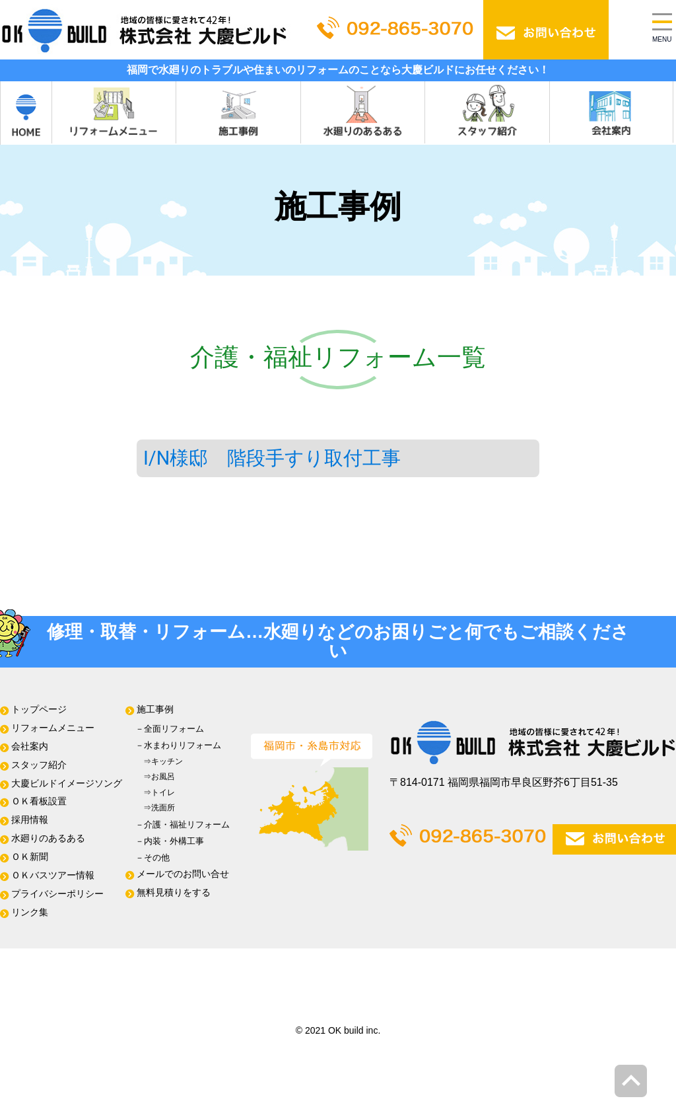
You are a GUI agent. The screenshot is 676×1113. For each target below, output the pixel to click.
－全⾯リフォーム (169, 729)
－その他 (152, 858)
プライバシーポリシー (57, 894)
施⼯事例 (155, 709)
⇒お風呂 (155, 776)
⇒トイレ (155, 792)
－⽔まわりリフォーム (178, 745)
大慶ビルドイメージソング (66, 783)
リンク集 (29, 912)
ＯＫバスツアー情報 (52, 875)
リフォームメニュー (52, 728)
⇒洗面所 (155, 807)
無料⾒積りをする (174, 892)
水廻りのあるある (48, 838)
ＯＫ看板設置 (39, 801)
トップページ (39, 709)
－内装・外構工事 (169, 841)
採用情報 (29, 819)
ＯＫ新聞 (29, 857)
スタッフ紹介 (39, 765)
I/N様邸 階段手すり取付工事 (272, 458)
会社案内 (29, 746)
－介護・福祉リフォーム (182, 824)
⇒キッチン (159, 761)
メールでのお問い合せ (183, 874)
